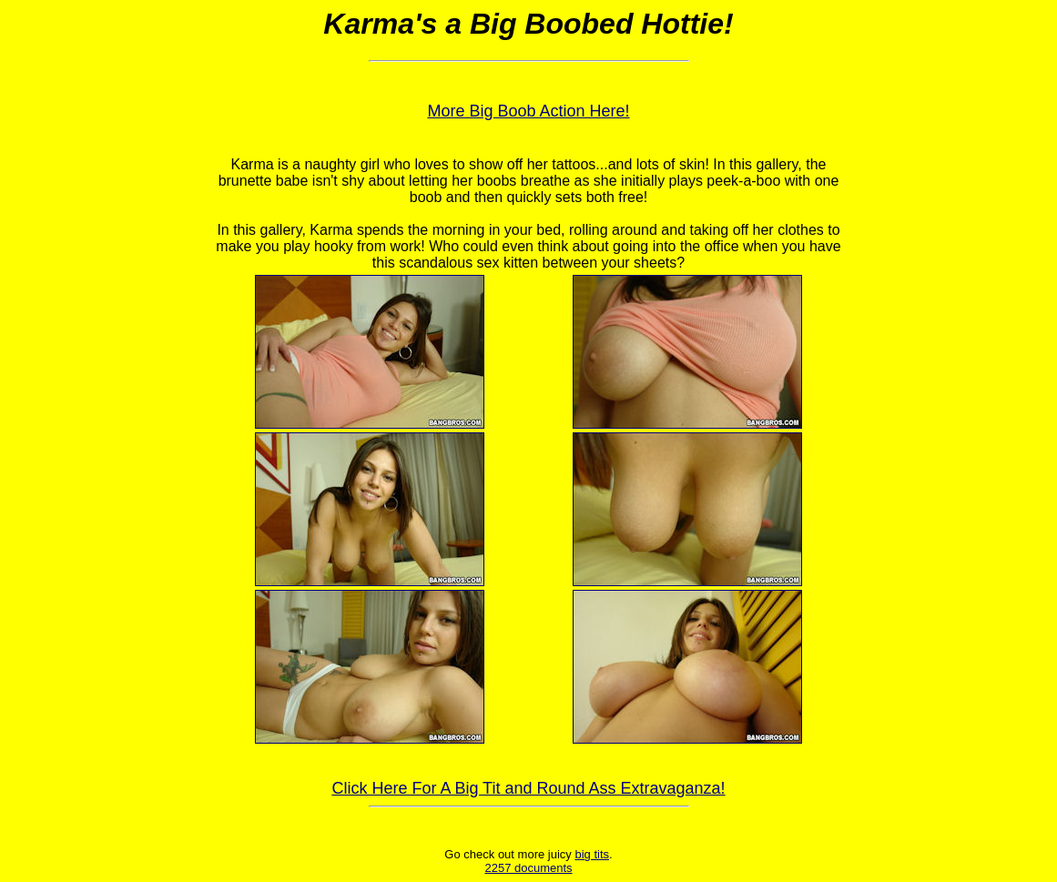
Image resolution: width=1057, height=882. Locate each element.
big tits (591, 854)
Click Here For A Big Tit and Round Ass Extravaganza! (528, 788)
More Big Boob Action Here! (528, 111)
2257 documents (528, 868)
